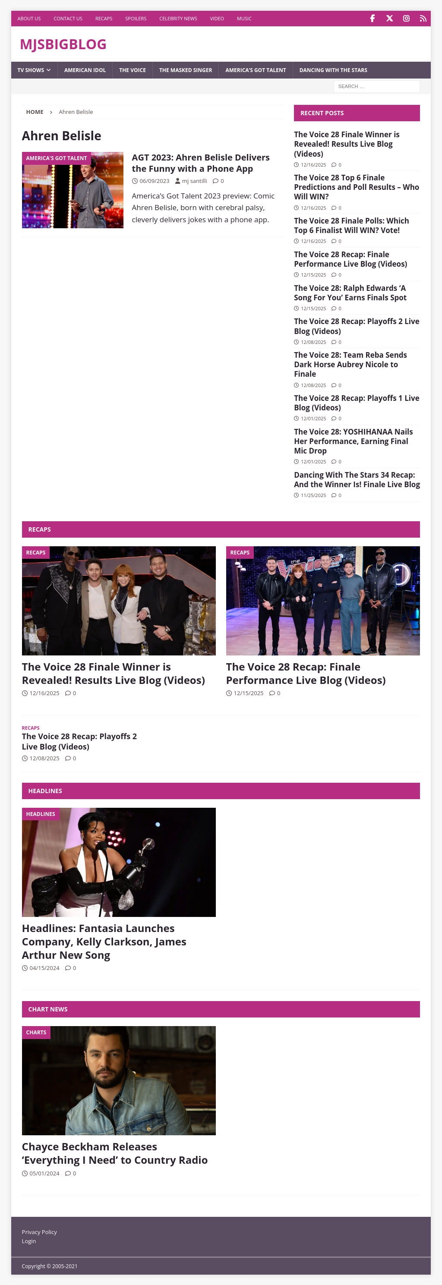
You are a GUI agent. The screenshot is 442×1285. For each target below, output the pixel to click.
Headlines (45, 790)
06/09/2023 (155, 180)
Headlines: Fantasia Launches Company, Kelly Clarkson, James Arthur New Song (104, 940)
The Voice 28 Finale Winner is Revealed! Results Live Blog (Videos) (347, 143)
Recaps (103, 18)
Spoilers (135, 18)
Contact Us (68, 18)
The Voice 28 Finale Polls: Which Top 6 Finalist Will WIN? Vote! (351, 225)
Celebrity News (178, 18)
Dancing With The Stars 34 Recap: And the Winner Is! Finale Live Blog (357, 479)
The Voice (132, 69)
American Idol (85, 69)
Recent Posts (322, 112)
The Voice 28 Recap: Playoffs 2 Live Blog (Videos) (357, 325)
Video (217, 18)
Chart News (48, 1009)
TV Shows (31, 69)
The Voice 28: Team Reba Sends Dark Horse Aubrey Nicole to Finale (350, 364)
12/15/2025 (313, 274)
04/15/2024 (45, 967)
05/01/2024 (45, 1173)
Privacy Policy (39, 1231)
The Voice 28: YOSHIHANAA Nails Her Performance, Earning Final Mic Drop (353, 440)
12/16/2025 (313, 164)
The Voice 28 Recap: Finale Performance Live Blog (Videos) (350, 258)
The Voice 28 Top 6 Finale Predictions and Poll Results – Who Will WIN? (356, 186)
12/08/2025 (313, 341)
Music (244, 18)
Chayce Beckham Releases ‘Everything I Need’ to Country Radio (115, 1152)
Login (29, 1240)
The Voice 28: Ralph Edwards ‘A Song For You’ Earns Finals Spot (350, 292)
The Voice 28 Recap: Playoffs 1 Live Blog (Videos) (357, 402)
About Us (29, 18)
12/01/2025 (313, 418)
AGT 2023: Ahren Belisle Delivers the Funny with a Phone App (201, 162)
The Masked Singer (185, 69)
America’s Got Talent (255, 69)
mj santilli (194, 180)
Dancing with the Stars (333, 69)
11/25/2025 (313, 494)
